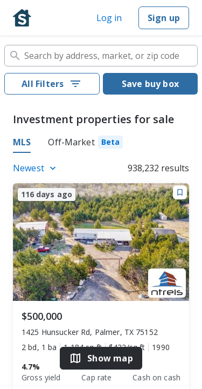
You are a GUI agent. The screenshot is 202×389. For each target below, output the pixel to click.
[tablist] (101, 144)
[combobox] (101, 55)
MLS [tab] (22, 142)
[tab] (85, 144)
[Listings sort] (36, 168)
